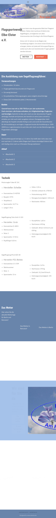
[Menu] (28, 2)
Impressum (33, 512)
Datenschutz (23, 512)
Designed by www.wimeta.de (28, 515)
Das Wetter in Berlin (46, 327)
